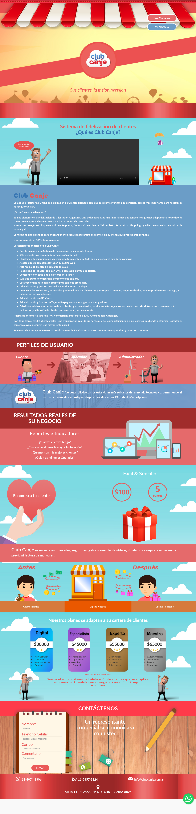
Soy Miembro (162, 18)
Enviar (40, 768)
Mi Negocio (162, 26)
